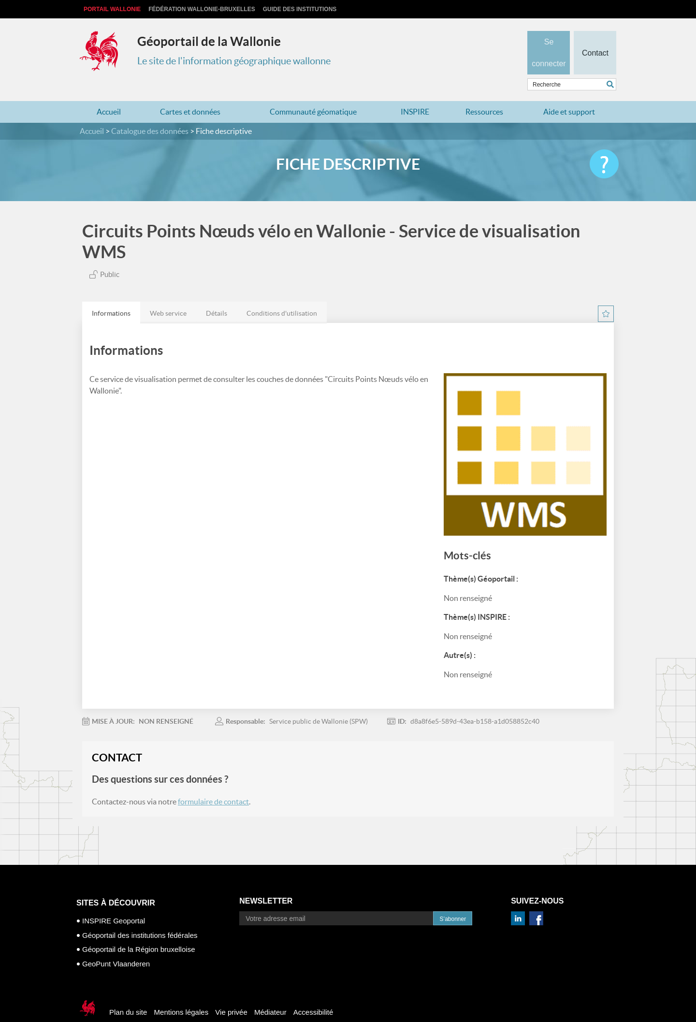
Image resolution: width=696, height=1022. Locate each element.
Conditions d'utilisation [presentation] (281, 294)
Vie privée (231, 993)
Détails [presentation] (216, 294)
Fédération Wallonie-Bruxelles (201, 9)
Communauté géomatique (313, 92)
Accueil (109, 92)
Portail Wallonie (112, 9)
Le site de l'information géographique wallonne (234, 61)
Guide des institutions (300, 9)
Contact (595, 36)
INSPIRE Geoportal (113, 902)
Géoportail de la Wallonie (209, 41)
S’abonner (452, 900)
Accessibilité (313, 993)
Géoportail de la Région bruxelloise (138, 930)
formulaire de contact (213, 782)
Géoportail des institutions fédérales (139, 916)
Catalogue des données (149, 112)
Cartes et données (190, 92)
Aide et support (569, 92)
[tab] (111, 294)
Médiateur (270, 993)
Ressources (484, 92)
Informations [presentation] (111, 294)
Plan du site (128, 993)
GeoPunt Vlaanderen (116, 944)
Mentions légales (181, 993)
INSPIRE (415, 92)
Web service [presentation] (168, 294)
